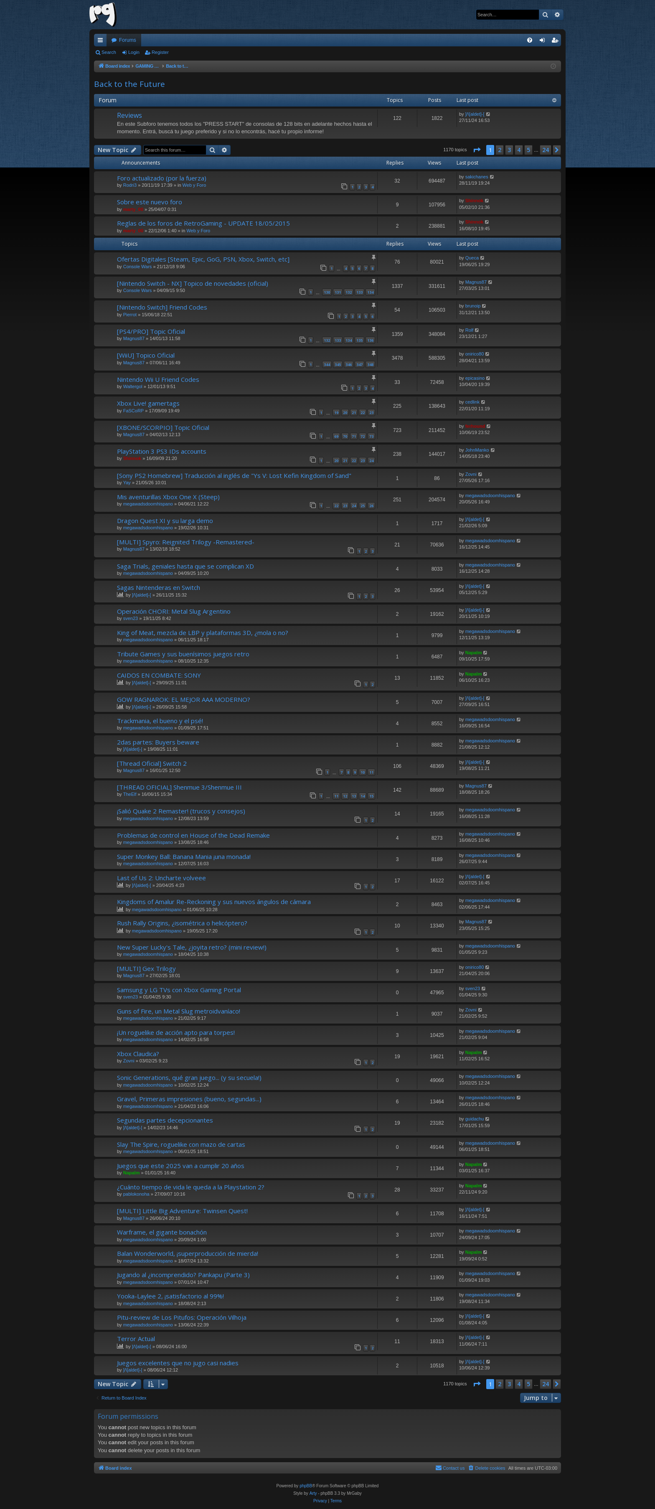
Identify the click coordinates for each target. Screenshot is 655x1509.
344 (327, 364)
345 (338, 364)
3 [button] (509, 150)
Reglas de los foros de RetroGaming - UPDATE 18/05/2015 (203, 223)
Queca (472, 257)
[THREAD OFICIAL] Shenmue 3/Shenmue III (179, 787)
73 (371, 436)
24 (371, 460)
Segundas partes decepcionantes (165, 1120)
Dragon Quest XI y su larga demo (165, 520)
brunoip (473, 305)
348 (370, 364)
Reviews (129, 115)
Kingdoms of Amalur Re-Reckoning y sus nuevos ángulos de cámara (214, 901)
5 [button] (528, 150)
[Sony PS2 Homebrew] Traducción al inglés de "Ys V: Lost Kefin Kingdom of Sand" (234, 475)
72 (363, 436)
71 (354, 436)
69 (336, 436)
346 (348, 364)
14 (363, 796)
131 (338, 292)
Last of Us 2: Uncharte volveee (161, 878)
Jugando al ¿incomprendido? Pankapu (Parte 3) (183, 1274)
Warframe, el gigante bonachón (162, 1232)
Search (109, 52)
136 (370, 340)
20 (345, 412)
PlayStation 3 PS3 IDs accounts (161, 451)
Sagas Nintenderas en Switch (158, 587)
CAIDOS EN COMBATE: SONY (159, 675)
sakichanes (476, 176)
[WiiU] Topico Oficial (146, 355)
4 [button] (518, 150)
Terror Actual (136, 1338)
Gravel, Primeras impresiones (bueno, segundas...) (189, 1099)
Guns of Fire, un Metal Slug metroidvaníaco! (178, 1011)
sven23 (130, 618)
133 (359, 292)
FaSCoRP (133, 410)
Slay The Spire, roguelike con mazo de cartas (181, 1144)
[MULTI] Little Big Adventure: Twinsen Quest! (182, 1211)
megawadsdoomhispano (148, 503)
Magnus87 (476, 282)
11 (371, 772)
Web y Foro (194, 185)
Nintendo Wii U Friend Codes (158, 379)
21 (354, 412)
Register (160, 52)
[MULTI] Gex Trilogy (146, 968)
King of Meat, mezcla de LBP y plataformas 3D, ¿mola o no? (202, 632)
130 (327, 292)
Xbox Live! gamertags (148, 403)
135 (359, 340)
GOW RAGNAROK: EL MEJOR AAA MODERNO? (183, 699)
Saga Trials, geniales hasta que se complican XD (185, 566)
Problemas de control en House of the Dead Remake (193, 835)
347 (359, 364)
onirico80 (474, 353)
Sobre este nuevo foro (149, 202)
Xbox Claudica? (138, 1053)
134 (370, 292)
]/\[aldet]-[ (475, 114)
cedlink (472, 401)
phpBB (306, 1486)
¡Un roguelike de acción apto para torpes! (176, 1032)
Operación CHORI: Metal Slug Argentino (174, 611)
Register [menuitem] (556, 41)
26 (371, 505)
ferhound (475, 426)
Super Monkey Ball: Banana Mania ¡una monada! (184, 856)
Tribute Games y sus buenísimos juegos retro (183, 654)
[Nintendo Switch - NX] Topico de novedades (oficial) (192, 283)
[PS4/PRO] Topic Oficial (151, 331)
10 (363, 772)
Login (134, 52)
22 (363, 412)
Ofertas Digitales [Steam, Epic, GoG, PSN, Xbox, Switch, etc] (203, 259)
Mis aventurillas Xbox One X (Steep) (168, 497)
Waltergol (132, 386)
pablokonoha (136, 1194)
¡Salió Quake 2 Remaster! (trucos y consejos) (181, 811)
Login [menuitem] (544, 41)
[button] (476, 150)
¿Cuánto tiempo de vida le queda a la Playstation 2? (190, 1187)
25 (363, 505)
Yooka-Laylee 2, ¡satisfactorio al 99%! (170, 1296)
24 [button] (545, 150)
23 (371, 412)
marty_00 (133, 209)
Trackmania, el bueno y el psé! (160, 720)
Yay (127, 482)
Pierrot (130, 314)
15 (371, 796)
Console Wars (137, 266)
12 (345, 796)
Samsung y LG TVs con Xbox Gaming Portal (179, 990)
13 (354, 796)
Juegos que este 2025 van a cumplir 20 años (180, 1165)
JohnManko (477, 449)
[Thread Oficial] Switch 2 (152, 763)
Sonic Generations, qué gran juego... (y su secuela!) (189, 1077)
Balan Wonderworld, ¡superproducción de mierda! (187, 1253)
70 (345, 436)
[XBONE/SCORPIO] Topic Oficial (163, 427)
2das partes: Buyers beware (158, 742)
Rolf (469, 330)
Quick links (102, 41)
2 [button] (499, 150)
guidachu (474, 1118)
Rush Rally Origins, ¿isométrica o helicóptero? (182, 923)
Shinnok (474, 200)
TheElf (130, 794)
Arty (313, 1493)
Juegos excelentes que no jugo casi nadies (178, 1363)
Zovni (471, 474)
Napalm (473, 652)
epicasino (475, 378)
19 (336, 412)
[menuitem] (529, 40)
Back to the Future (129, 84)
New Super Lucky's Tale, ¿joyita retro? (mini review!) (192, 947)
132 (348, 292)
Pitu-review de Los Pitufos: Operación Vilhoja (181, 1317)
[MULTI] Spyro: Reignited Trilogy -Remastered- (185, 542)
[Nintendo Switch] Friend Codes (162, 307)
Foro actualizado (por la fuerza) (161, 178)
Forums (127, 40)
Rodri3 (130, 185)
